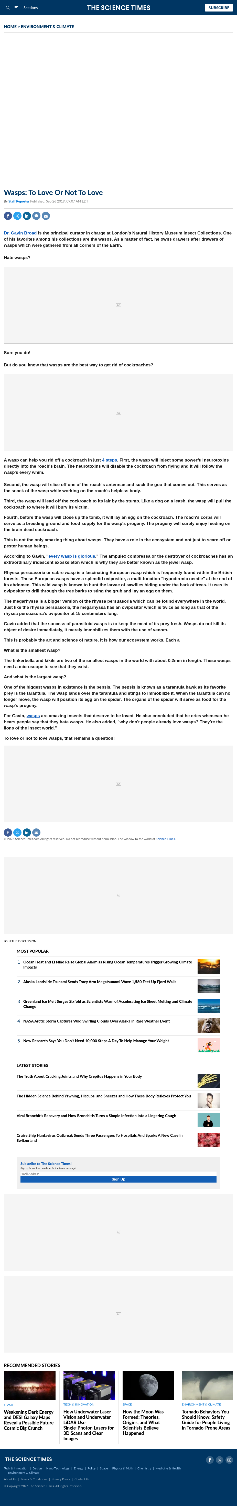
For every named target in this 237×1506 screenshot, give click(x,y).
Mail (46, 216)
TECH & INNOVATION (78, 1404)
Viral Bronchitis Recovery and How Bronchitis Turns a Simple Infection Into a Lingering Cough (96, 1115)
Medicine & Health (168, 1468)
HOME (10, 26)
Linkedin (27, 216)
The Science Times (118, 7)
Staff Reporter (19, 201)
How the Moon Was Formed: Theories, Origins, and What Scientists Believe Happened (143, 1422)
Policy (91, 1468)
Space (104, 1468)
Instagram (229, 1460)
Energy (78, 1468)
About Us (10, 1479)
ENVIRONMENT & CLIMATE (47, 26)
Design (37, 1468)
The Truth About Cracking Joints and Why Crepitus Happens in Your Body (79, 1076)
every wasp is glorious (71, 556)
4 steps (109, 460)
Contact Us (81, 1479)
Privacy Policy (61, 1479)
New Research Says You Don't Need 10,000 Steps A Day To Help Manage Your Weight (96, 1040)
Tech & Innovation (16, 1468)
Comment (36, 216)
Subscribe (219, 7)
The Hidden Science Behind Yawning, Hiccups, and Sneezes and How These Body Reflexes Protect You (104, 1096)
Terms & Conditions (34, 1479)
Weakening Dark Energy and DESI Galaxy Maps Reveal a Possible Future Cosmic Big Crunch (29, 1420)
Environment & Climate (23, 1473)
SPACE (8, 1405)
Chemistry (144, 1468)
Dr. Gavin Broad (20, 233)
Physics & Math (122, 1468)
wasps (33, 715)
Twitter (17, 216)
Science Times (165, 839)
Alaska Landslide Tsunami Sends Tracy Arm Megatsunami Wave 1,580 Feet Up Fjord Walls (99, 981)
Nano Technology (58, 1468)
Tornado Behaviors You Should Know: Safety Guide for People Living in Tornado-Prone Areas (206, 1420)
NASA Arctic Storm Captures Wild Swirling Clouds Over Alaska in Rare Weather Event (96, 1021)
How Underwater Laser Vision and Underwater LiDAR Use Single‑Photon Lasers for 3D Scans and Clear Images (88, 1425)
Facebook (8, 216)
